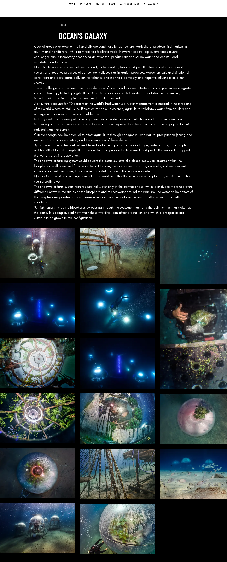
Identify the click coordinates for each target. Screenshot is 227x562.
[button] (69, 25)
